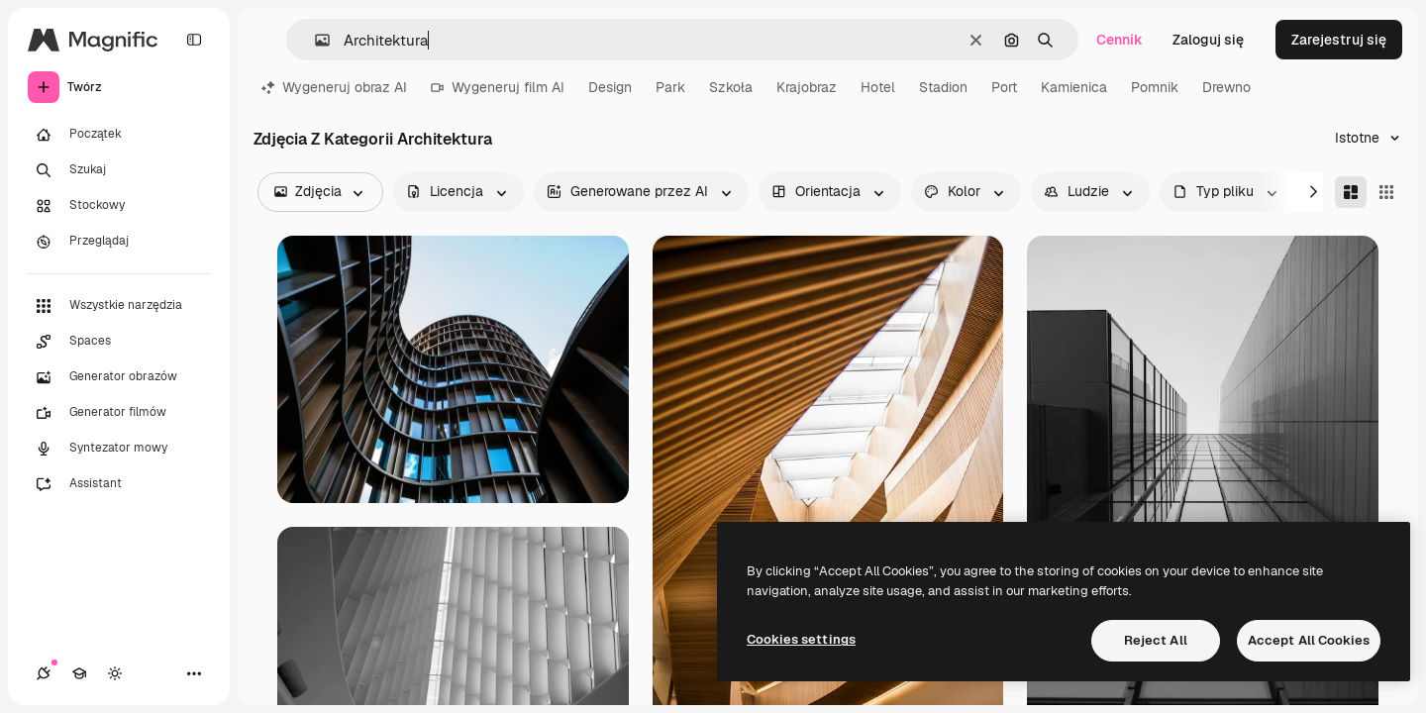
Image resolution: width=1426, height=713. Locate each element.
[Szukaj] (119, 170)
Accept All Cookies (1309, 640)
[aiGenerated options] (641, 192)
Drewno (1226, 87)
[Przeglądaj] (119, 241)
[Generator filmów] (119, 413)
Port (1004, 87)
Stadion (943, 87)
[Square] (1386, 192)
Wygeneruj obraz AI (334, 87)
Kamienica (1074, 87)
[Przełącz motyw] (115, 673)
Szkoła (731, 87)
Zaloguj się (1208, 40)
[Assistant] (119, 484)
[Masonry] (1351, 192)
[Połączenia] (43, 673)
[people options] (1090, 192)
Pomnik (1154, 87)
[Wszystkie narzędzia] (119, 306)
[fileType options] (1227, 192)
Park (670, 87)
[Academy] (79, 673)
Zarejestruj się (1338, 40)
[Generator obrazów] (119, 377)
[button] (314, 40)
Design (610, 87)
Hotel (878, 87)
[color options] (966, 192)
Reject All (1155, 640)
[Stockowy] (119, 206)
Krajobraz (806, 87)
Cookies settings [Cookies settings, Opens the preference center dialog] (801, 639)
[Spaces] (119, 341)
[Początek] (119, 135)
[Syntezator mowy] (119, 448)
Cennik (1119, 40)
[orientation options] (830, 192)
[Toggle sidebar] (194, 39)
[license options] (458, 192)
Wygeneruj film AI (497, 87)
